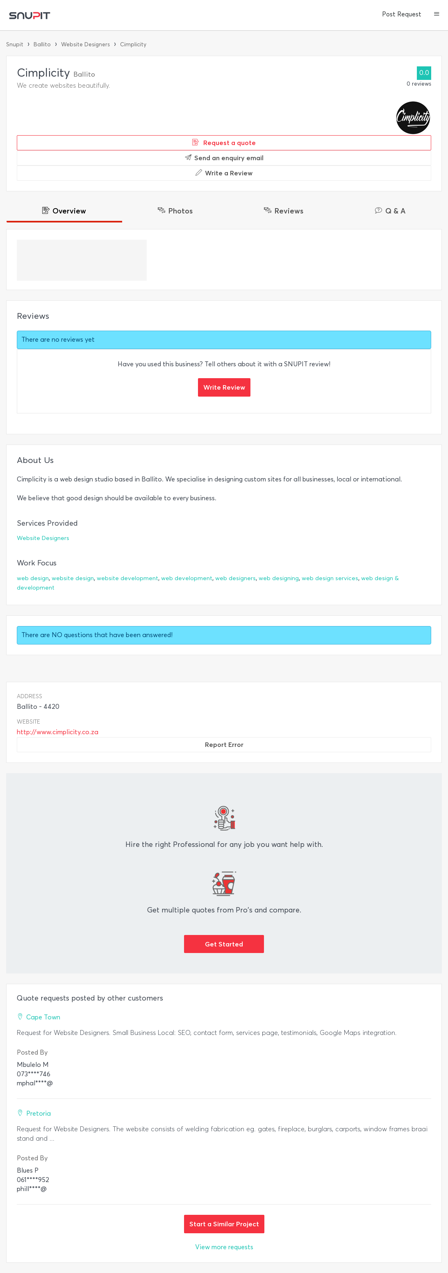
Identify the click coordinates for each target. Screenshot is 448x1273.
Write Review (224, 387)
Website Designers (85, 44)
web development (186, 578)
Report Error (224, 744)
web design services (330, 578)
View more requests (224, 1247)
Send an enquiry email (224, 158)
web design (33, 578)
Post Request (401, 14)
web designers (235, 578)
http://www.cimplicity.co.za (57, 732)
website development (127, 578)
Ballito (42, 44)
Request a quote (224, 142)
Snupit (14, 44)
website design (73, 578)
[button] (437, 14)
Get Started (224, 944)
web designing (279, 578)
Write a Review (224, 173)
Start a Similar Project (224, 1224)
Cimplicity (133, 44)
